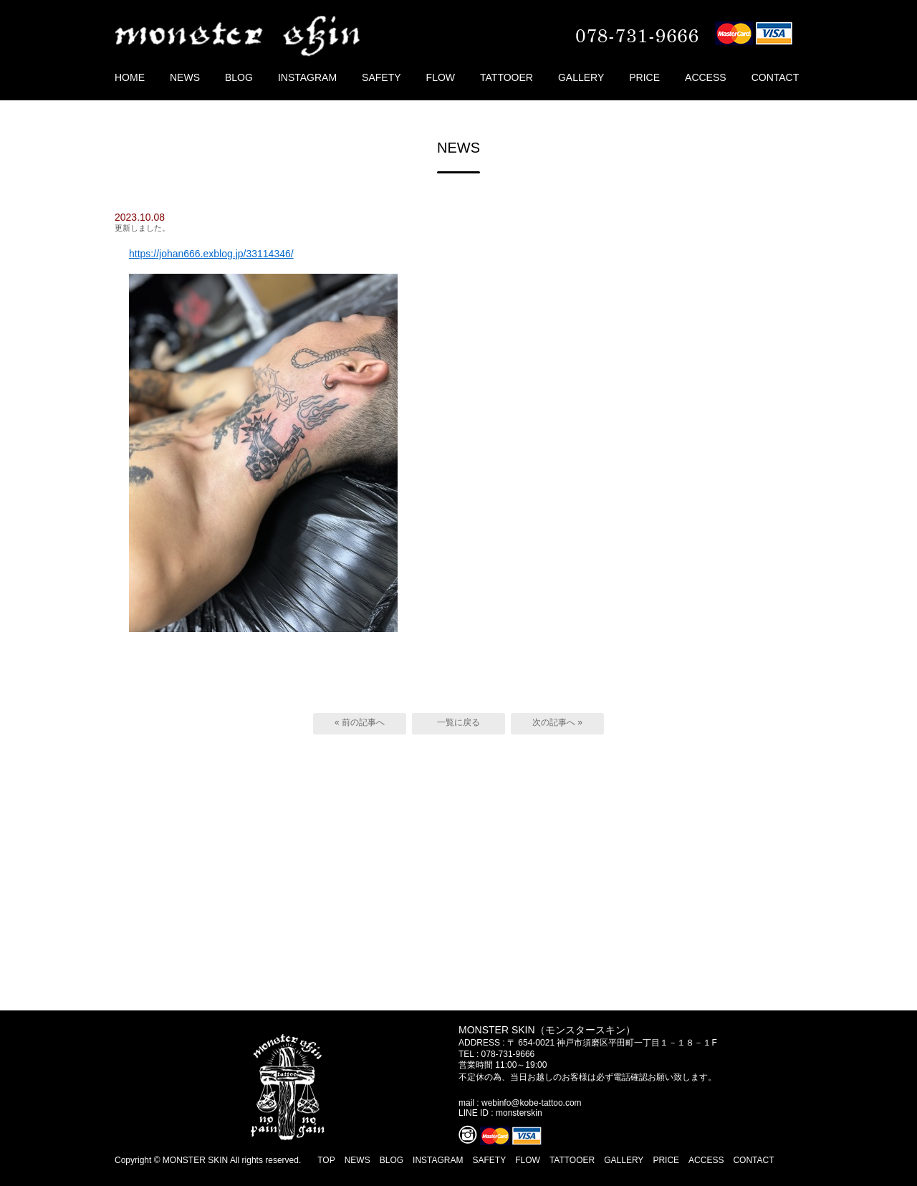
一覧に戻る (458, 722)
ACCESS (705, 77)
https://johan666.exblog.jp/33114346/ (211, 253)
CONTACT (776, 77)
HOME (130, 77)
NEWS (185, 77)
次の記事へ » (557, 722)
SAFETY (381, 77)
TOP (326, 1160)
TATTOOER (506, 77)
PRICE (644, 77)
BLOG (239, 77)
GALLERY (581, 77)
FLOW (440, 77)
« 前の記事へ (360, 722)
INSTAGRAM (307, 77)
